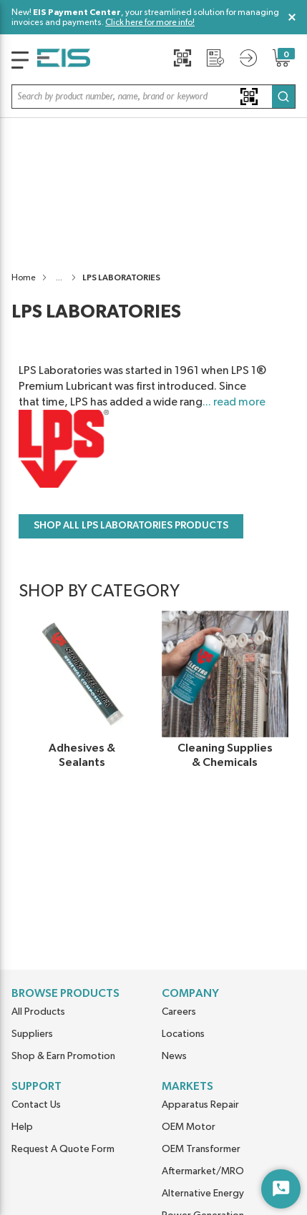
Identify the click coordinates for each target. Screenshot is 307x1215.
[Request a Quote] (215, 58)
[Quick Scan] (182, 58)
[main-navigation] (20, 60)
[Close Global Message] (292, 17)
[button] (153, 96)
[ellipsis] (59, 131)
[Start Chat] (281, 1189)
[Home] (63, 60)
